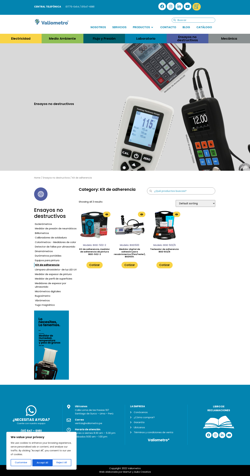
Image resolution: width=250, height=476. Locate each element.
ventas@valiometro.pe (88, 423)
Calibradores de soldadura (51, 237)
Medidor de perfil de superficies (53, 278)
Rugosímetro (42, 295)
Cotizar (94, 265)
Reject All (41, 462)
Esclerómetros (43, 224)
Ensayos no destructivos (56, 177)
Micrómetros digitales (48, 291)
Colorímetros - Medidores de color (55, 242)
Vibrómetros (42, 300)
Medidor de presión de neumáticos (56, 228)
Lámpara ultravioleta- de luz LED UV (56, 269)
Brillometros (42, 233)
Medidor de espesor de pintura (53, 274)
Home (37, 177)
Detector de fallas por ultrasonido (55, 246)
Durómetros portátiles (48, 255)
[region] (41, 451)
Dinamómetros (44, 251)
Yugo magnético (45, 305)
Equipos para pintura (47, 260)
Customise (21, 462)
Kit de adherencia (47, 265)
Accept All (62, 462)
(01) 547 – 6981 (31, 431)
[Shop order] (195, 203)
